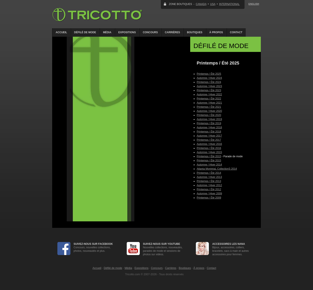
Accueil (61, 32)
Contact (236, 32)
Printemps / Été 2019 (209, 123)
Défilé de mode (85, 32)
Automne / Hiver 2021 (209, 102)
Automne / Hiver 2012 (209, 185)
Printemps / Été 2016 (209, 148)
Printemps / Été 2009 (209, 197)
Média (107, 32)
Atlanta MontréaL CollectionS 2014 (217, 168)
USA (212, 4)
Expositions (127, 32)
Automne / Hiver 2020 (209, 111)
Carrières (172, 32)
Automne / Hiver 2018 (209, 127)
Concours (150, 32)
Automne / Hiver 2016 (209, 144)
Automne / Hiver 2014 (209, 164)
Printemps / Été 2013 (209, 181)
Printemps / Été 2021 (209, 106)
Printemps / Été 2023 (209, 90)
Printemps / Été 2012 (209, 189)
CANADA (201, 4)
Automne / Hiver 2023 (209, 86)
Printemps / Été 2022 (209, 98)
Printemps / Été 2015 (209, 156)
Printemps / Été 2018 (209, 131)
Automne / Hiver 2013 (209, 177)
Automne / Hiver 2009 (209, 193)
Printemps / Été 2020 (209, 115)
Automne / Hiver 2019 (209, 119)
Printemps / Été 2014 (209, 172)
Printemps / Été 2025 (209, 73)
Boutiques (194, 32)
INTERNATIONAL (229, 4)
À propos (216, 32)
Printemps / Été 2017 (209, 139)
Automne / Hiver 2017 (209, 135)
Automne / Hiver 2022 (209, 94)
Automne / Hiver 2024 (209, 78)
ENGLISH (253, 4)
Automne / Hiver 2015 (209, 152)
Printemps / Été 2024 (209, 82)
